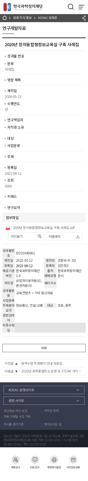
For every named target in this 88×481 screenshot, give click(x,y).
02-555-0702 (38, 444)
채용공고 (15, 460)
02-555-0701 (52, 440)
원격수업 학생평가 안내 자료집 (41, 363)
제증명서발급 (54, 460)
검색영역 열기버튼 (71, 7)
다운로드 (55, 236)
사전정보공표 (73, 460)
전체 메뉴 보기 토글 (81, 7)
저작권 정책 (51, 411)
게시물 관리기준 (13, 424)
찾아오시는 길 (52, 424)
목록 (44, 348)
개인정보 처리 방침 (15, 411)
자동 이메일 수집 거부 (17, 416)
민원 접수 (35, 460)
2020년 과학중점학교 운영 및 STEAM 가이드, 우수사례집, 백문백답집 (52, 371)
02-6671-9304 (12, 444)
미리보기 (17, 236)
